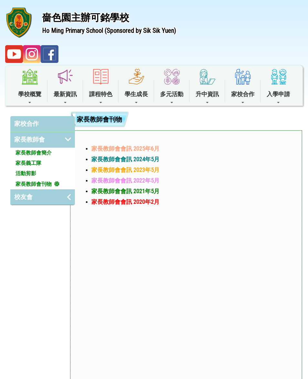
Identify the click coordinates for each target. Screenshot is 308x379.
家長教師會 (29, 139)
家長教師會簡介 (33, 153)
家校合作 (26, 123)
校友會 (23, 197)
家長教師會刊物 (33, 184)
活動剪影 (25, 173)
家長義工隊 (28, 163)
